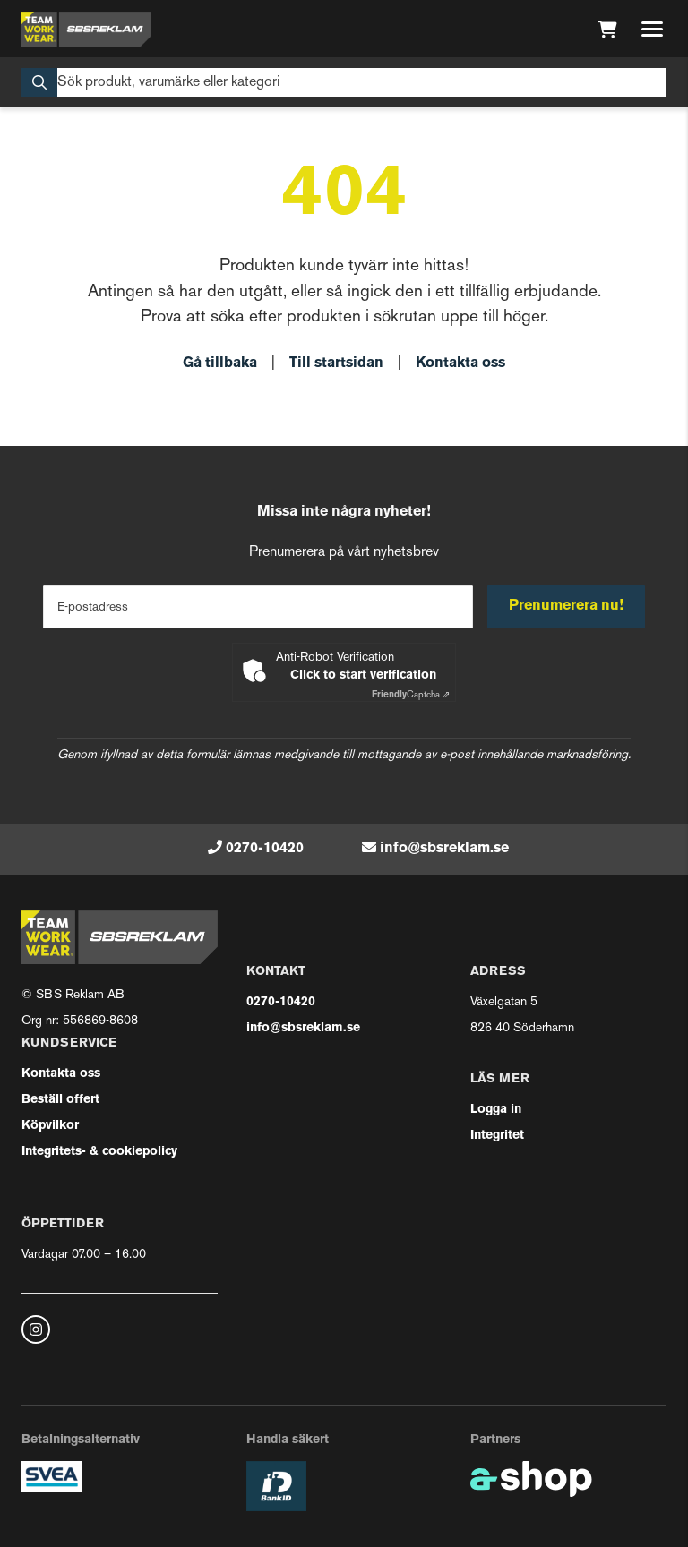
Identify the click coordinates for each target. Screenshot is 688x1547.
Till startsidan (336, 363)
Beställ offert (60, 1100)
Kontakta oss (460, 363)
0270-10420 (265, 848)
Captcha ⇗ (411, 695)
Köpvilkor (50, 1126)
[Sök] (344, 82)
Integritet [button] (497, 1135)
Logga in (495, 1109)
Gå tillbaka (220, 363)
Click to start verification (363, 675)
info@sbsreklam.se (444, 848)
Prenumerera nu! (566, 606)
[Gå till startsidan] (86, 29)
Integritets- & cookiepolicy (99, 1152)
